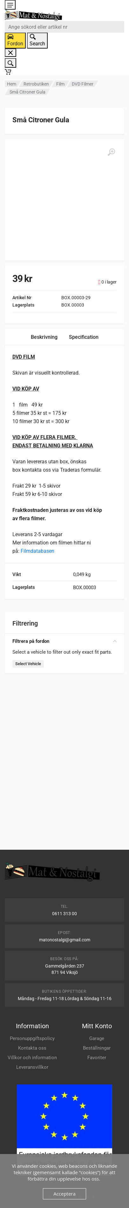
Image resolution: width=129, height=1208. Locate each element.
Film (60, 84)
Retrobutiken (36, 84)
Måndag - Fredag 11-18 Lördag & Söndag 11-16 (65, 998)
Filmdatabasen (37, 551)
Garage (96, 1038)
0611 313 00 (64, 913)
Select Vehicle (28, 663)
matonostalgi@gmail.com (64, 939)
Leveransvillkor (32, 1067)
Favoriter (96, 1057)
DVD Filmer (82, 84)
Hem (11, 84)
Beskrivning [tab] (44, 337)
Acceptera (64, 1193)
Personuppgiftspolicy (32, 1038)
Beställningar (97, 1048)
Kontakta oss (32, 1048)
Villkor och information (32, 1057)
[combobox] (64, 27)
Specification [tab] (83, 337)
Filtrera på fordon (64, 641)
